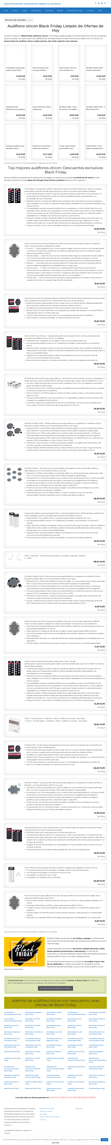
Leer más (55, 1142)
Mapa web (78, 1108)
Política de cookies (46, 1111)
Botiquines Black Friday (33, 1088)
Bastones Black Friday (11, 1088)
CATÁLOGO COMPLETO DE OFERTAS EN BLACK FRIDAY (73, 1098)
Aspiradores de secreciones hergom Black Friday (98, 1060)
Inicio (6, 10)
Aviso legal (43, 1114)
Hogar (24, 10)
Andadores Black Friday (12, 1051)
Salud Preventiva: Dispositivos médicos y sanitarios (32, 3)
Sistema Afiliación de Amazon (49, 1117)
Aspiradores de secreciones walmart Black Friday (55, 1069)
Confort (15, 10)
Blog (100, 10)
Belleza (60, 10)
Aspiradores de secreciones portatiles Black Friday (32, 1069)
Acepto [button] (104, 1139)
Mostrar (29, 20)
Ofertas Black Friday (75, 10)
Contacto (90, 10)
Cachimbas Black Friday (97, 1088)
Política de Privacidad (47, 1108)
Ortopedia (49, 10)
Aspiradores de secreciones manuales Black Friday (11, 1069)
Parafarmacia (36, 10)
